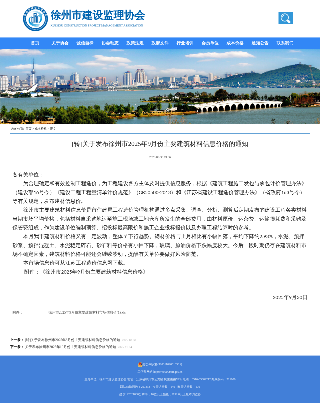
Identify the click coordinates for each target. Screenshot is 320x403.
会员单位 (210, 43)
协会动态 (110, 43)
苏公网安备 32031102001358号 (162, 364)
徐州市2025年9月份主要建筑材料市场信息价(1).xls (87, 312)
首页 (35, 43)
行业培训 (185, 43)
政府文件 (160, 43)
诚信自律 (85, 43)
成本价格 (235, 43)
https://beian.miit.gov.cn (168, 372)
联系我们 (285, 43)
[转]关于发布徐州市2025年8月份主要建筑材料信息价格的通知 (72, 340)
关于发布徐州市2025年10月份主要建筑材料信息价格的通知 (70, 347)
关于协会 (60, 43)
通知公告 (260, 43)
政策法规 (135, 43)
